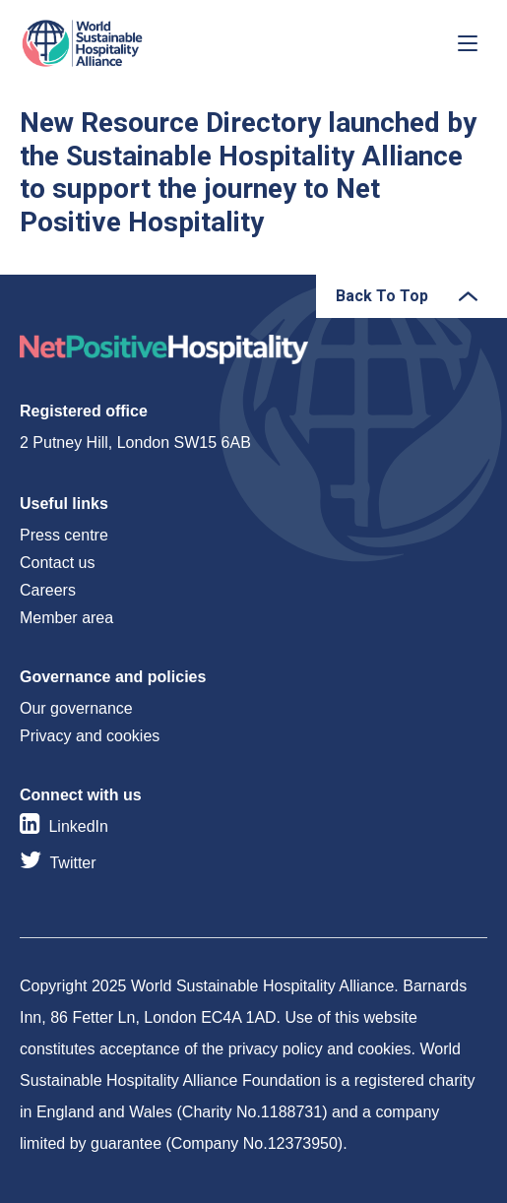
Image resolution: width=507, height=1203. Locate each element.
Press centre (64, 535)
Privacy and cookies (89, 736)
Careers (48, 590)
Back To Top (382, 295)
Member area (66, 617)
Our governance (76, 708)
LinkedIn (78, 826)
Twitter (72, 863)
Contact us (57, 562)
